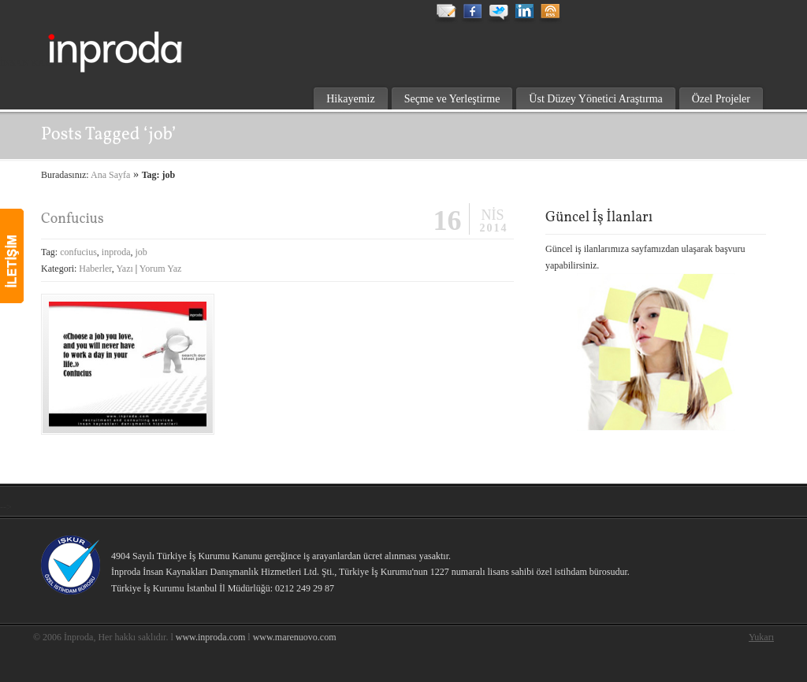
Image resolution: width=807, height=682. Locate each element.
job (141, 252)
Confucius (72, 219)
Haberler (95, 268)
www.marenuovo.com (295, 637)
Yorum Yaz (160, 268)
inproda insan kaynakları (151, 44)
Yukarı (761, 637)
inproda (116, 252)
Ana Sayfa (110, 174)
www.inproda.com (211, 637)
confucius (78, 252)
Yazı (124, 268)
